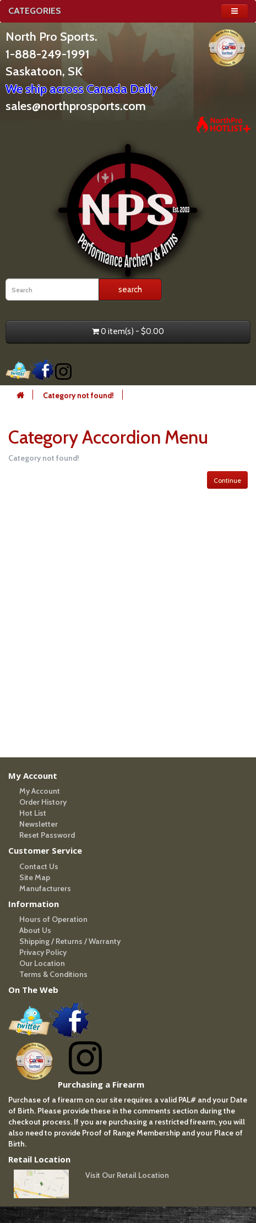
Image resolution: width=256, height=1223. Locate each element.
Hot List (32, 813)
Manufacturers (45, 888)
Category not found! (78, 395)
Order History (43, 802)
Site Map (34, 877)
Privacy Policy (43, 952)
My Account (39, 791)
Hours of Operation (53, 919)
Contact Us (38, 866)
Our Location (42, 963)
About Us (35, 930)
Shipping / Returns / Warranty (70, 941)
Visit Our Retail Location (127, 1175)
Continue (227, 480)
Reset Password (47, 835)
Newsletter (38, 824)
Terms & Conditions (53, 974)
